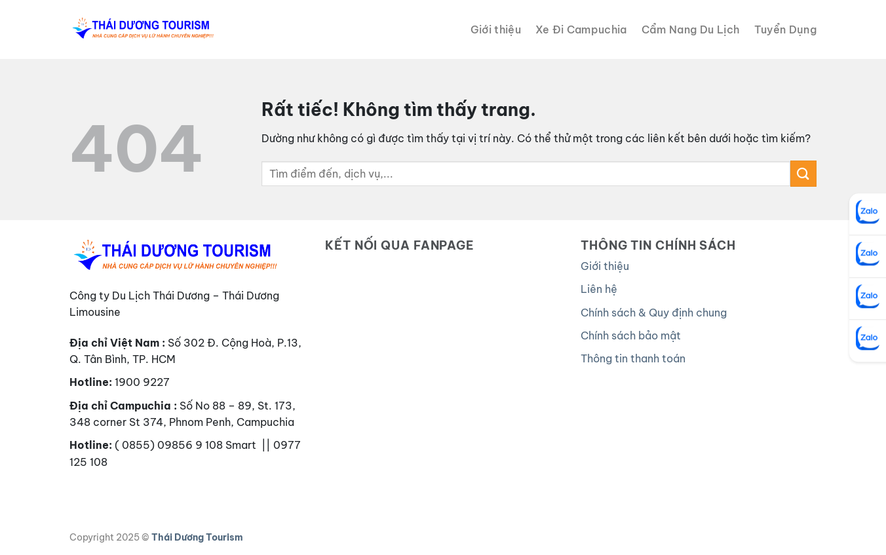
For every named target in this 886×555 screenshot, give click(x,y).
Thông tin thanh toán (633, 358)
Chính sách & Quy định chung (654, 312)
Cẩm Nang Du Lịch (691, 29)
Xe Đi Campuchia (581, 29)
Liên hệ (599, 289)
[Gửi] (803, 173)
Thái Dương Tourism (197, 537)
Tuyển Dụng (785, 29)
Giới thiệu (496, 29)
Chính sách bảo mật (631, 335)
